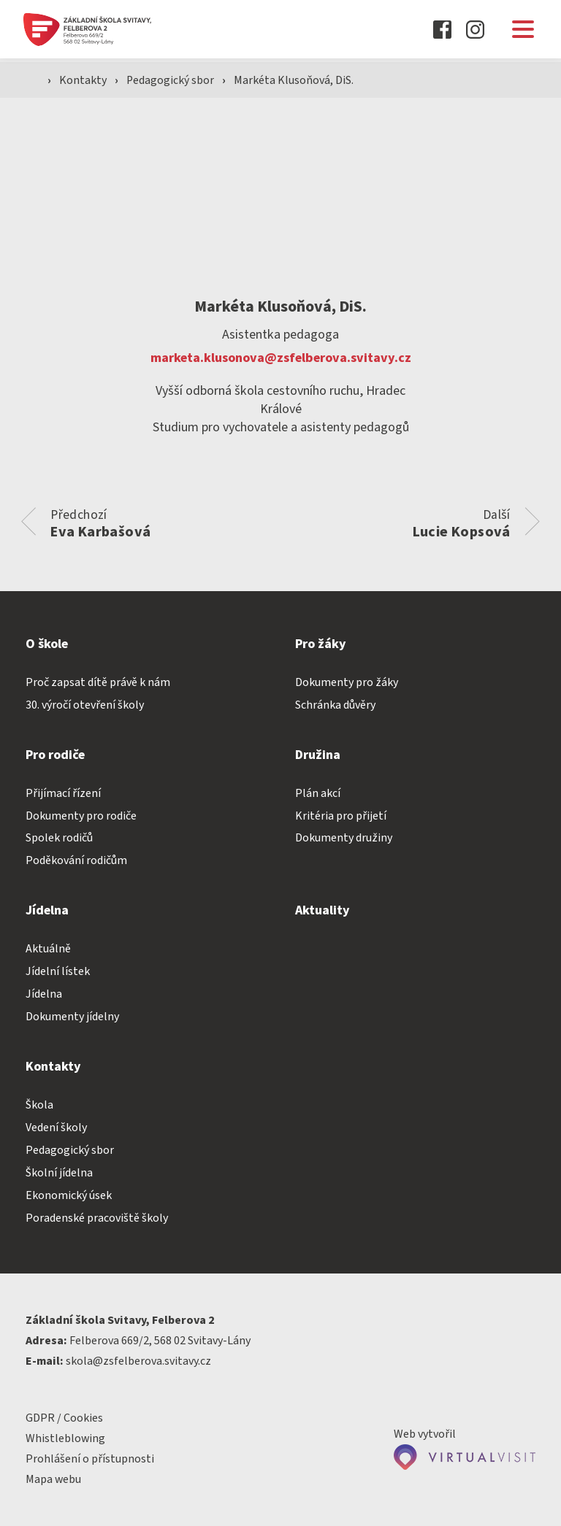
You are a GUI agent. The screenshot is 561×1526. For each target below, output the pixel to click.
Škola (39, 1106)
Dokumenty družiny (343, 839)
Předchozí (101, 523)
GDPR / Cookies (64, 1418)
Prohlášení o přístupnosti (90, 1459)
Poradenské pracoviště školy (97, 1218)
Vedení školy (56, 1128)
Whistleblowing (65, 1438)
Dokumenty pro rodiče (81, 816)
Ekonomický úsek (69, 1195)
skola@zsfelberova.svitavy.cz (138, 1361)
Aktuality (322, 911)
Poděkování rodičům (76, 861)
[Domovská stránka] (104, 29)
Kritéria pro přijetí (340, 816)
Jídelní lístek (58, 972)
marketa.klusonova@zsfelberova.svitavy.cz (280, 358)
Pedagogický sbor (172, 81)
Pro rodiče (55, 755)
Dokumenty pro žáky (346, 682)
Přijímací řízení (63, 793)
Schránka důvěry (335, 705)
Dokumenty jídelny (72, 1017)
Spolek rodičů (59, 839)
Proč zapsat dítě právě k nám (98, 682)
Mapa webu (53, 1479)
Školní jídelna (59, 1173)
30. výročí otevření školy (85, 705)
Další (461, 523)
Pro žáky (320, 644)
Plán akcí (317, 793)
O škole (47, 644)
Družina (317, 755)
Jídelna (47, 911)
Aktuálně (48, 949)
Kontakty (53, 1067)
